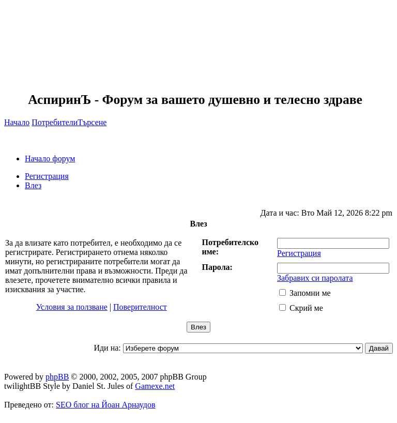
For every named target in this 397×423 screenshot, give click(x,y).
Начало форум (50, 158)
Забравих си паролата (315, 278)
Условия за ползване (72, 307)
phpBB (57, 376)
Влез (33, 185)
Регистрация (47, 176)
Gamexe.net (155, 386)
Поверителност (140, 307)
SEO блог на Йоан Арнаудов (106, 404)
